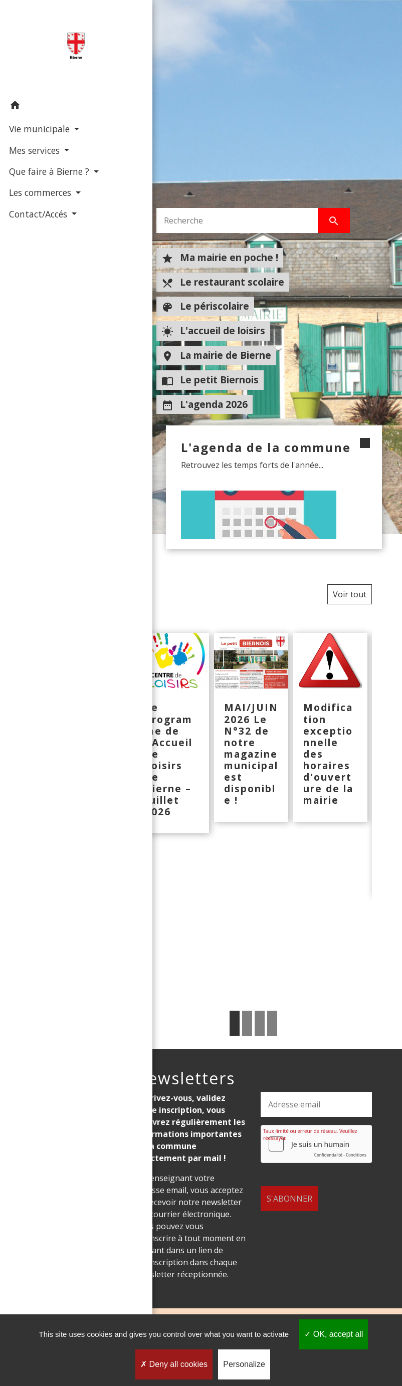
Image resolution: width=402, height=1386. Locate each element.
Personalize (244, 1364)
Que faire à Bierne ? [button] (48, 171)
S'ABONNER (289, 1186)
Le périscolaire (205, 306)
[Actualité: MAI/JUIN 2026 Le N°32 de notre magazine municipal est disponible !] (251, 727)
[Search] (236, 220)
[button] (52, 106)
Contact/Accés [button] (38, 226)
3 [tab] (260, 1023)
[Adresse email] (316, 1104)
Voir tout (349, 594)
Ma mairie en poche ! (219, 258)
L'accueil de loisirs (213, 331)
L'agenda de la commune (246, 454)
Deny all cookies (174, 1364)
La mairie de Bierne (216, 355)
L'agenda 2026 (204, 404)
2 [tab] (247, 1023)
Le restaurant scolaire (222, 282)
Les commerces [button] (40, 205)
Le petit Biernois (210, 380)
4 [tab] (272, 1023)
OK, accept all (333, 1334)
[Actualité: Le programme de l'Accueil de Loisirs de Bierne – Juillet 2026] (172, 733)
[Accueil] (52, 47)
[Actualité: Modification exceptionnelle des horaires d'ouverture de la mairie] (330, 727)
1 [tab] (235, 1023)
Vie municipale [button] (39, 128)
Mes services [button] (34, 149)
